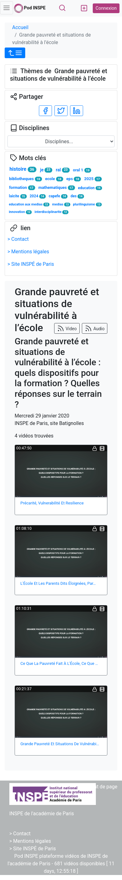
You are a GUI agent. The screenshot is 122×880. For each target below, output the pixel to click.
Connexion (106, 8)
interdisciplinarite (51, 212)
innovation (20, 212)
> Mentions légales (28, 252)
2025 (93, 178)
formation (22, 187)
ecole (54, 178)
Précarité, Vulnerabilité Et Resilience (52, 503)
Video (67, 328)
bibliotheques (25, 178)
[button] (15, 53)
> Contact (18, 239)
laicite (18, 196)
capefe (58, 196)
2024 (38, 196)
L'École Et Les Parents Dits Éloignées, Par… (58, 583)
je (46, 170)
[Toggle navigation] (6, 7)
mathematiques (56, 187)
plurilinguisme (87, 204)
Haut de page (102, 787)
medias (61, 204)
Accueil (20, 27)
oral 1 (82, 170)
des (77, 196)
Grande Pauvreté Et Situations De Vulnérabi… (60, 743)
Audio (95, 328)
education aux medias (29, 204)
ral (62, 170)
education (90, 188)
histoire (22, 169)
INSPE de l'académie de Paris (41, 814)
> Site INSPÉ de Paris (30, 264)
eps (73, 178)
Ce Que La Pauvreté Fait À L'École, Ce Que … (59, 663)
